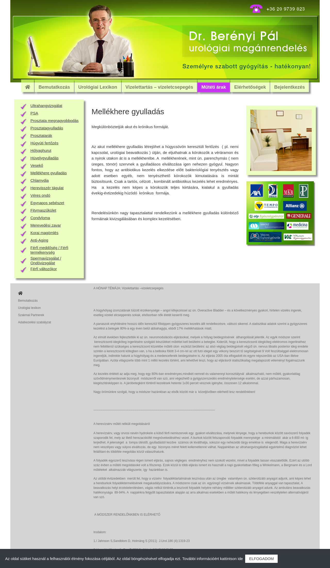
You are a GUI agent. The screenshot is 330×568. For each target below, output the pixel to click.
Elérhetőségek (250, 87)
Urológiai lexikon (29, 308)
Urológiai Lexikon (97, 87)
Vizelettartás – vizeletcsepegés (159, 87)
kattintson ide (231, 558)
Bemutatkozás (54, 87)
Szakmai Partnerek (31, 315)
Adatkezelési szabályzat (34, 322)
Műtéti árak (213, 87)
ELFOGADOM (261, 558)
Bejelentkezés (289, 87)
